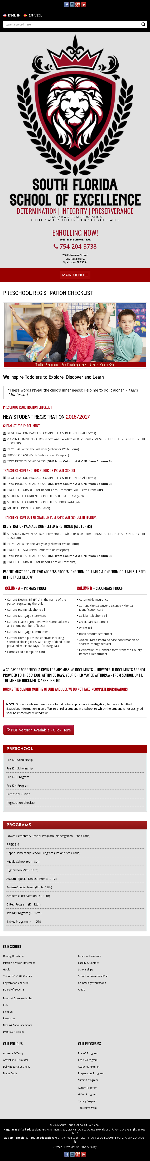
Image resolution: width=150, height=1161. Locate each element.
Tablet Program (87, 1108)
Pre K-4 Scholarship (19, 768)
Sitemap (57, 1147)
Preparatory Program (91, 1073)
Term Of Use (71, 1147)
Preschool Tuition (18, 794)
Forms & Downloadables (17, 998)
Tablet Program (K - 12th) (23, 921)
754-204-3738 (75, 246)
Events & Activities (13, 1032)
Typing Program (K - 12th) (23, 913)
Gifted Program (87, 1094)
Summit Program (88, 1080)
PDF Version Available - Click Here (39, 729)
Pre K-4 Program (17, 785)
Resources (9, 1018)
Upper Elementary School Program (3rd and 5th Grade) (43, 853)
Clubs (81, 989)
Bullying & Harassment (16, 1066)
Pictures (7, 1011)
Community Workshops (92, 983)
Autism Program (87, 1088)
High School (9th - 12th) (22, 870)
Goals (6, 969)
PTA (5, 1005)
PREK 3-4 (12, 844)
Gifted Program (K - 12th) (23, 904)
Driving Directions (13, 956)
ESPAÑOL (35, 15)
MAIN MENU (75, 275)
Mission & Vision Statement (19, 963)
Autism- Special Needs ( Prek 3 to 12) (31, 879)
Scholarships (85, 969)
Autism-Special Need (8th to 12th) (29, 887)
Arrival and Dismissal (15, 1060)
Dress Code (10, 1073)
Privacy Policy (88, 1147)
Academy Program (89, 1066)
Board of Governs (13, 989)
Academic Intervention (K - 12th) (28, 896)
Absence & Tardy (13, 1053)
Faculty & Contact (88, 963)
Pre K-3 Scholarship (19, 760)
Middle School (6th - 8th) (23, 861)
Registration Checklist (20, 803)
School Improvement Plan (93, 976)
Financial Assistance (89, 956)
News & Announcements (17, 1025)
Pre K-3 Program (17, 777)
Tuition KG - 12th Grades (17, 976)
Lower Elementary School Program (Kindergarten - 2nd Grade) (48, 836)
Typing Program (87, 1101)
